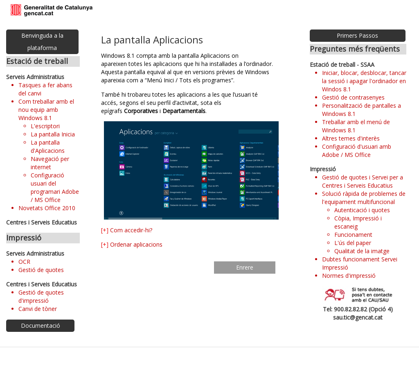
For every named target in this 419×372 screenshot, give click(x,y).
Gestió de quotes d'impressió (41, 296)
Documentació (40, 325)
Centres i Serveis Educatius (41, 222)
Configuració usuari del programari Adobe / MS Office (55, 187)
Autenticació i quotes (362, 210)
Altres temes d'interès (351, 138)
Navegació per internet (50, 163)
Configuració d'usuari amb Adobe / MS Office (356, 151)
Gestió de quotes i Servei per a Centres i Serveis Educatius (362, 181)
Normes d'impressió (349, 275)
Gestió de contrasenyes (353, 97)
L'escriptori (45, 126)
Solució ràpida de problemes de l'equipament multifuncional (363, 198)
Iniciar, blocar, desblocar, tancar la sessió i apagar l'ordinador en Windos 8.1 (364, 81)
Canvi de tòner (37, 309)
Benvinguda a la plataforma (42, 42)
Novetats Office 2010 (46, 208)
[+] (104, 230)
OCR (24, 261)
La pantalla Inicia (53, 134)
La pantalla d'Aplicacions (48, 146)
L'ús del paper (352, 243)
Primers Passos (357, 35)
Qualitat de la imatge (362, 251)
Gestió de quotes (41, 270)
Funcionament (353, 234)
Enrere (244, 267)
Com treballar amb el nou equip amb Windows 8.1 (46, 110)
